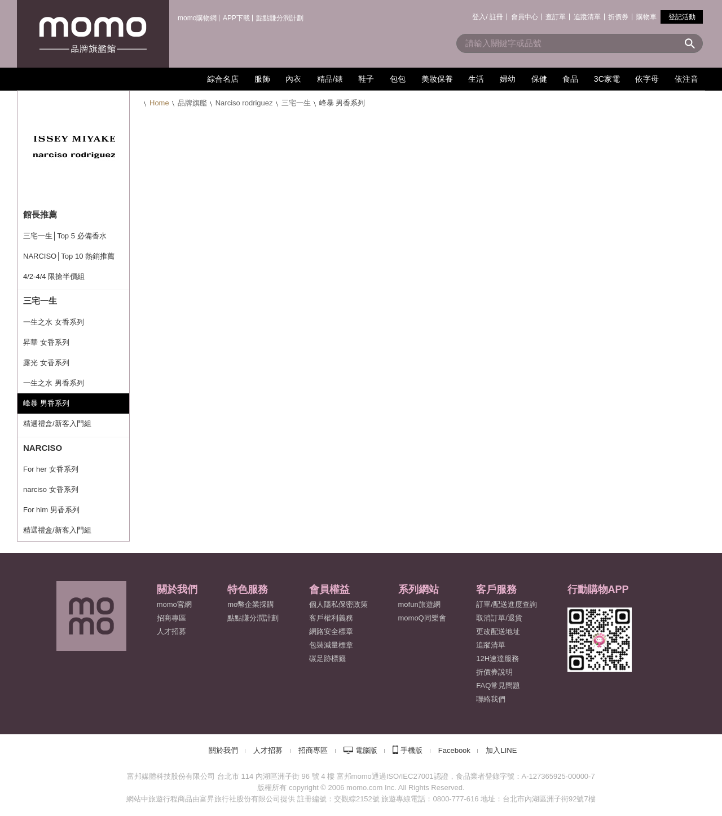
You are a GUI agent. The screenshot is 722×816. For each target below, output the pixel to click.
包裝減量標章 (331, 645)
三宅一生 (296, 103)
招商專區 (171, 618)
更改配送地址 (498, 631)
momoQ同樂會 (422, 618)
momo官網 (174, 604)
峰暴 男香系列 (46, 403)
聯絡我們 (490, 699)
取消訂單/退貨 (499, 618)
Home (159, 103)
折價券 (618, 17)
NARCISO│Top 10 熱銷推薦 (69, 256)
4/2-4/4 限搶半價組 (54, 276)
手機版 (411, 750)
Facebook (454, 750)
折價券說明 (494, 672)
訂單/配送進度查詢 (506, 604)
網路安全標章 (331, 631)
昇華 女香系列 (46, 342)
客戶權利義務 (331, 618)
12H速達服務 (497, 658)
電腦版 (366, 750)
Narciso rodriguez (244, 103)
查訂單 (555, 17)
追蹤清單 (587, 17)
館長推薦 (40, 214)
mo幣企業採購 (250, 604)
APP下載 (236, 18)
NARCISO (42, 448)
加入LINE (501, 750)
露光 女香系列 (46, 362)
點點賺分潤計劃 (279, 18)
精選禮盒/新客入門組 (57, 423)
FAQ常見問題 (498, 685)
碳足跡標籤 (327, 658)
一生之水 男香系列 (53, 383)
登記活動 (681, 17)
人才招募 (268, 750)
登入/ (479, 17)
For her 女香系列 (50, 469)
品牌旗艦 (192, 103)
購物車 (646, 17)
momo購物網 (197, 18)
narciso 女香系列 (50, 489)
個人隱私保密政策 (338, 604)
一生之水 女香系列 (53, 322)
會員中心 (524, 17)
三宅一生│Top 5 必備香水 (65, 236)
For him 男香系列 (51, 509)
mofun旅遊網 (419, 604)
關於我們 (223, 750)
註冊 (496, 17)
